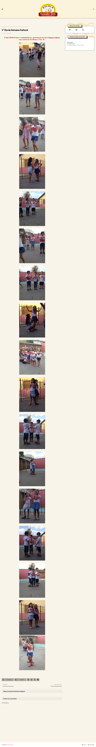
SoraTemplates (10, 744)
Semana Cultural (12, 26)
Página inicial (4, 26)
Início (84, 744)
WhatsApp (91, 744)
